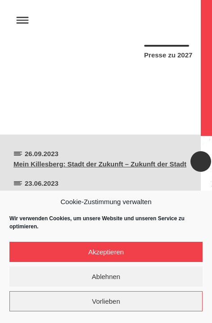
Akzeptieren (106, 252)
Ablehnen (106, 276)
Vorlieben (106, 301)
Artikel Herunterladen (153, 111)
